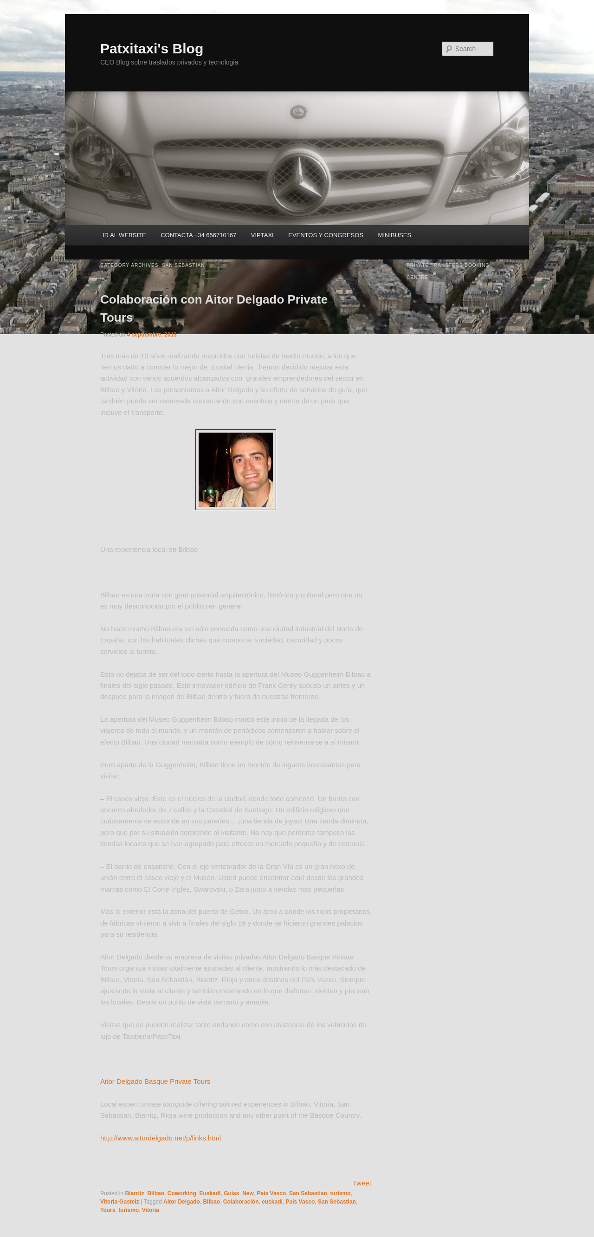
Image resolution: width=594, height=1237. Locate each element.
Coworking (182, 1193)
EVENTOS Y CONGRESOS (325, 235)
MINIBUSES (395, 235)
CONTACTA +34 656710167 (198, 235)
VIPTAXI (262, 235)
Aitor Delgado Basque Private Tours (155, 1081)
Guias (231, 1193)
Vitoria (150, 1210)
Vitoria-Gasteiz (119, 1201)
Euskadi (209, 1193)
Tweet (362, 1183)
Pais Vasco (300, 1201)
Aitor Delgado (181, 1201)
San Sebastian (308, 1193)
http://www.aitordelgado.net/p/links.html (160, 1138)
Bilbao (155, 1193)
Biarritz (134, 1193)
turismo (340, 1193)
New (248, 1193)
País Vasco (271, 1193)
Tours (107, 1210)
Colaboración (241, 1201)
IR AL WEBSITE (124, 235)
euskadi (272, 1201)
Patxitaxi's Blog (151, 48)
